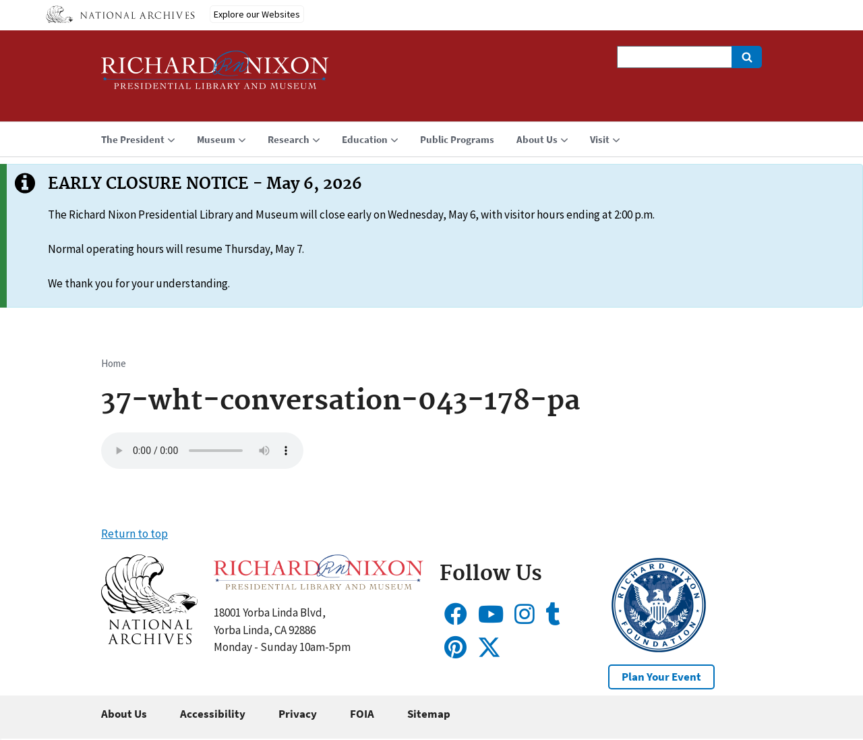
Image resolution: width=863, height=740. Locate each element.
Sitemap (428, 713)
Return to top (134, 533)
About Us (124, 713)
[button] (149, 640)
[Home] (215, 76)
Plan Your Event (661, 676)
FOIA (362, 713)
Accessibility (212, 713)
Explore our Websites (257, 14)
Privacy (297, 713)
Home (113, 363)
